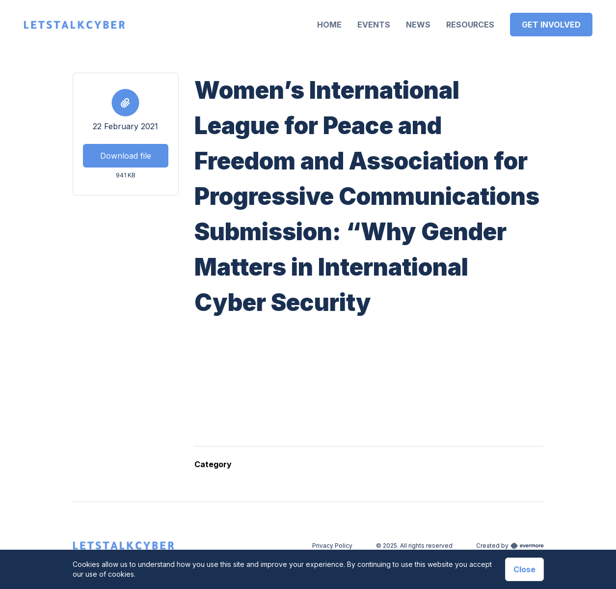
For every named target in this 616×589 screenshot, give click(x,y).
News (418, 24)
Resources (470, 24)
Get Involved (551, 24)
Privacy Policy (332, 545)
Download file (125, 156)
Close (524, 569)
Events (373, 24)
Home (329, 24)
